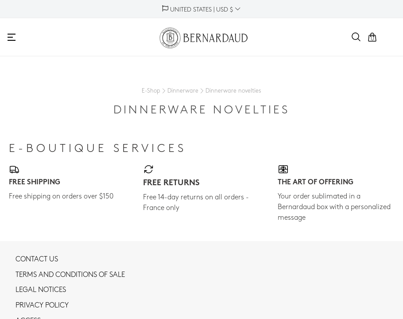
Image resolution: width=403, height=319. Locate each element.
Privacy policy (42, 305)
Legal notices (41, 290)
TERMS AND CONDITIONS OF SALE (70, 275)
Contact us (37, 259)
